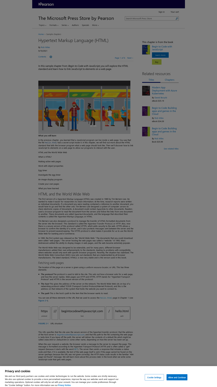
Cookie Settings (154, 379)
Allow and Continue (177, 379)
